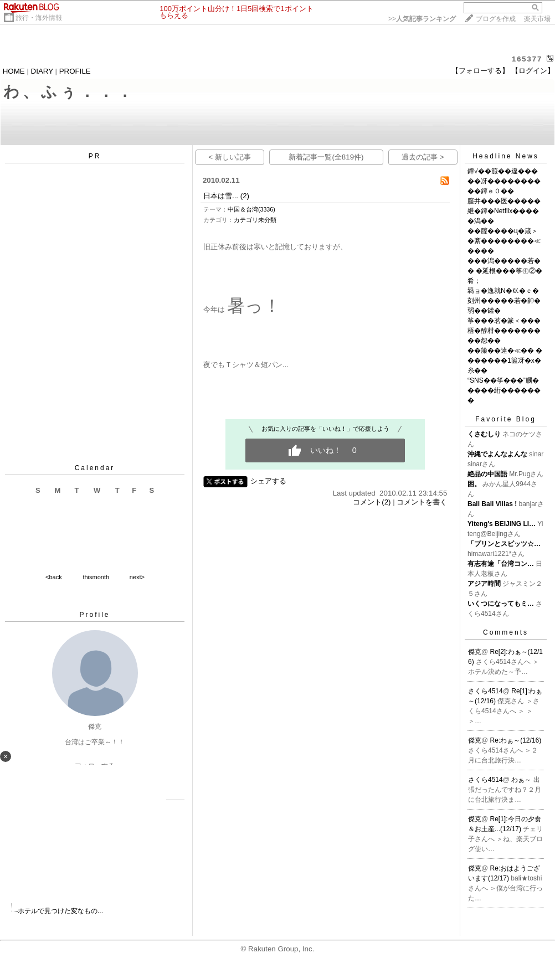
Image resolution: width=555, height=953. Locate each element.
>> (422, 19)
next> (137, 577)
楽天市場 (537, 19)
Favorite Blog (505, 419)
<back (53, 577)
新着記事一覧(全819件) (326, 157)
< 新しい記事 (229, 157)
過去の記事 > (423, 157)
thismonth (96, 577)
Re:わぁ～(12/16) (516, 740)
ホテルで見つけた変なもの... (60, 911)
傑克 (474, 652)
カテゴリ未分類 (255, 220)
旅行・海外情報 (39, 18)
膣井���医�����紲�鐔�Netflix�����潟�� (504, 211)
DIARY (42, 71)
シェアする (268, 481)
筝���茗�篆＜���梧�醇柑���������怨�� (504, 330)
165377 (527, 59)
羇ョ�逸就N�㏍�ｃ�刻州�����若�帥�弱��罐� (504, 301)
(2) (244, 196)
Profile (94, 615)
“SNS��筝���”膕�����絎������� (504, 390)
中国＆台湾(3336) (251, 209)
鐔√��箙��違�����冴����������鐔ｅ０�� (504, 181)
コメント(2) (371, 502)
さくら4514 (485, 691)
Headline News (505, 156)
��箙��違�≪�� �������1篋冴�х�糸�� (504, 360)
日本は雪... (220, 196)
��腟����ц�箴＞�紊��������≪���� (504, 241)
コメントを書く (422, 502)
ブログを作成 (496, 19)
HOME (14, 71)
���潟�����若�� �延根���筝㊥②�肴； (504, 271)
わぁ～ (522, 780)
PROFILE (75, 71)
